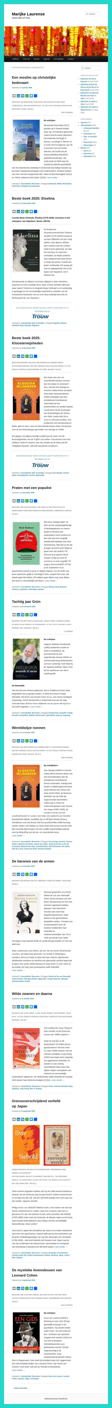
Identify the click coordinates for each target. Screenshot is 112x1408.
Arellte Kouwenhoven (35, 1255)
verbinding (32, 589)
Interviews (88, 134)
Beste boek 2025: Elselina (33, 198)
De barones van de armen (33, 861)
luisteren (15, 589)
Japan (61, 1255)
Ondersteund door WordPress (55, 1399)
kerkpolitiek (23, 715)
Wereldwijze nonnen (28, 728)
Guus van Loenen (55, 1376)
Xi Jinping (38, 1089)
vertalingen (34, 1379)
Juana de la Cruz (55, 844)
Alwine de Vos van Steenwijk (59, 976)
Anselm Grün (53, 713)
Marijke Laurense (28, 14)
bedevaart (52, 184)
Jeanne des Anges (41, 844)
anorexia (62, 842)
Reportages (88, 145)
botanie (47, 1255)
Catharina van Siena (25, 844)
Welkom (16, 59)
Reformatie (40, 475)
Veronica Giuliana (44, 849)
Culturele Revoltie (61, 1086)
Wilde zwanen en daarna (32, 994)
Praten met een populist (31, 488)
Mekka (59, 184)
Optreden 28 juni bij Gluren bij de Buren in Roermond (90, 87)
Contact (71, 59)
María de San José (28, 846)
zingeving (66, 715)
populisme (24, 589)
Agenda (47, 59)
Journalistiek (58, 59)
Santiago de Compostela (30, 186)
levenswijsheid (22, 475)
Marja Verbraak (25, 325)
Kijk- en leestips (38, 323)
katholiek (64, 979)
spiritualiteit (50, 715)
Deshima (54, 1255)
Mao (31, 1089)
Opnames (88, 154)
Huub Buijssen (60, 587)
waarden (41, 589)
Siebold (19, 1258)
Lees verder (53, 177)
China (50, 1086)
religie (27, 1379)
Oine (14, 1258)
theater (27, 981)
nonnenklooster (42, 846)
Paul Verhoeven (55, 846)
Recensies (36, 184)
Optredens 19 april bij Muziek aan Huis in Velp (89, 95)
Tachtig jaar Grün (26, 602)
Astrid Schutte (17, 979)
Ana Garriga (57, 473)
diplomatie (42, 979)
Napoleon (35, 325)
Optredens (88, 156)
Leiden (67, 1255)
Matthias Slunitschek (37, 715)
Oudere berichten (19, 1388)
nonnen (32, 475)
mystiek (21, 1379)
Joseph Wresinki (53, 979)
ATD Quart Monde (30, 979)
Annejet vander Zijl (19, 1255)
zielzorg (59, 715)
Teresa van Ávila (30, 849)
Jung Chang (24, 1089)
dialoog (51, 587)
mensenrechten (18, 981)
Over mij (26, 59)
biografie (56, 323)
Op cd (86, 151)
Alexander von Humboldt (58, 1253)
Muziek (36, 59)
